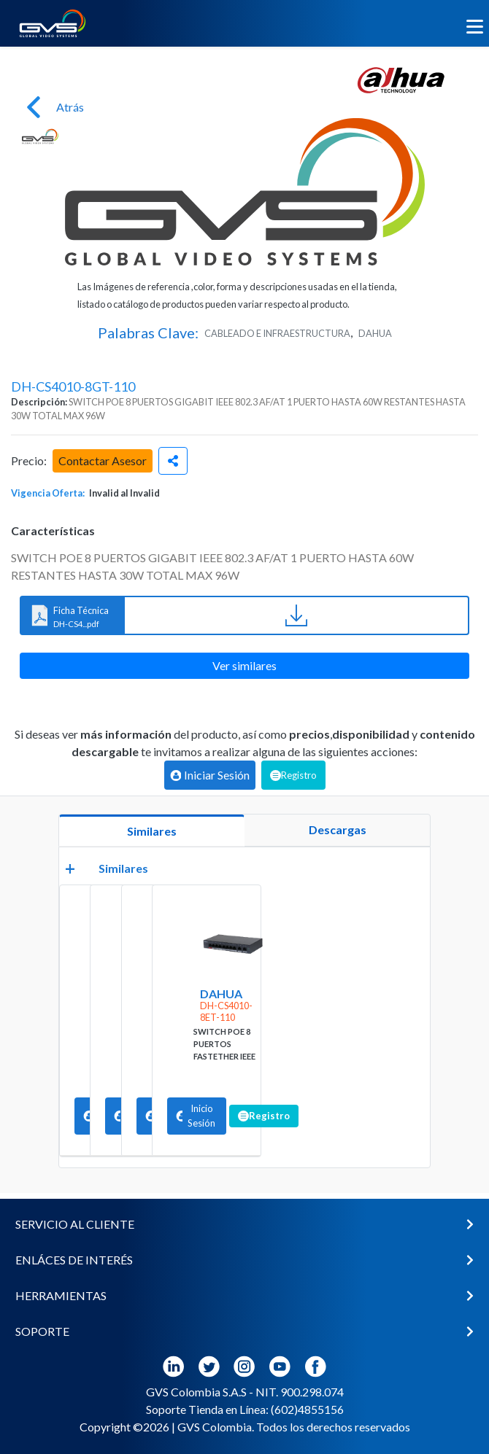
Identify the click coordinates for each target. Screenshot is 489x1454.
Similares (152, 831)
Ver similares (244, 665)
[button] (244, 1224)
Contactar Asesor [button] (102, 460)
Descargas (337, 829)
